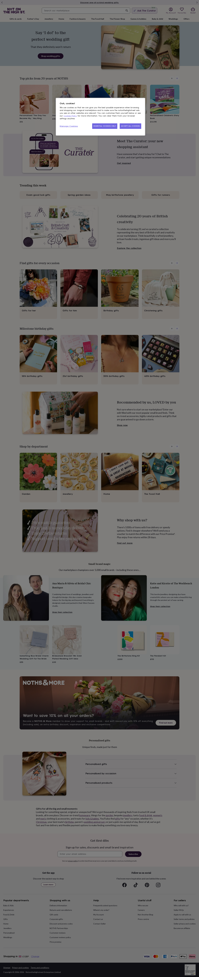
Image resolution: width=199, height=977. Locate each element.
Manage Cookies (69, 126)
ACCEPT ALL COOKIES (130, 126)
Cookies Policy (70, 116)
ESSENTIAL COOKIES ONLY (105, 126)
